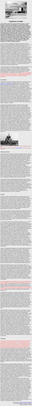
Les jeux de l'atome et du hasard (25, 402)
